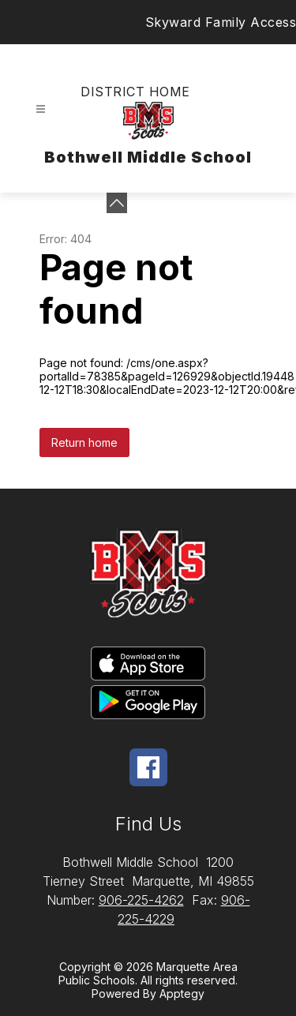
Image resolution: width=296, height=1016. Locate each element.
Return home (84, 442)
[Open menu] (41, 109)
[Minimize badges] (117, 203)
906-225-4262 (141, 900)
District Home (135, 91)
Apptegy (181, 993)
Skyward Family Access (221, 22)
